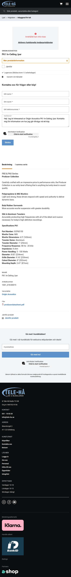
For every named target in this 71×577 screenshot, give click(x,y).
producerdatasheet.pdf (14, 305)
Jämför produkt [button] (10, 318)
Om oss (5, 460)
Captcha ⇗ (33, 136)
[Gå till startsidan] (9, 4)
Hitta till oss (6, 467)
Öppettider (6, 471)
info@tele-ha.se (8, 417)
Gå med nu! (35, 354)
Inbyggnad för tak (24, 18)
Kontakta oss (7, 444)
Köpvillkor (6, 441)
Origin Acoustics (9, 294)
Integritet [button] (5, 474)
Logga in (5, 457)
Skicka (8, 142)
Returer (5, 448)
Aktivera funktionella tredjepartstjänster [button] (35, 42)
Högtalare (11, 18)
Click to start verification (23, 134)
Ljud (3, 18)
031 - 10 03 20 (7, 414)
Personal (5, 464)
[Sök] (35, 11)
